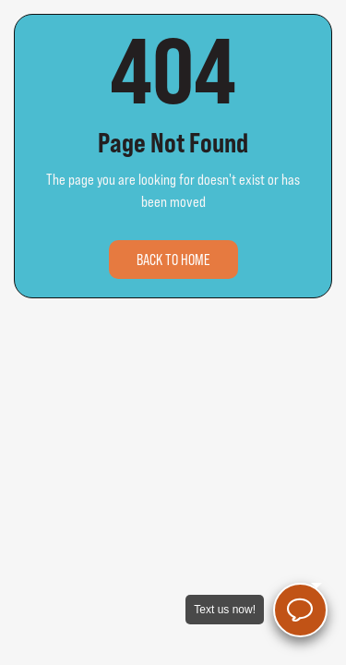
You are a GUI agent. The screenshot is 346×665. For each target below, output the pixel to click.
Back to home (173, 259)
